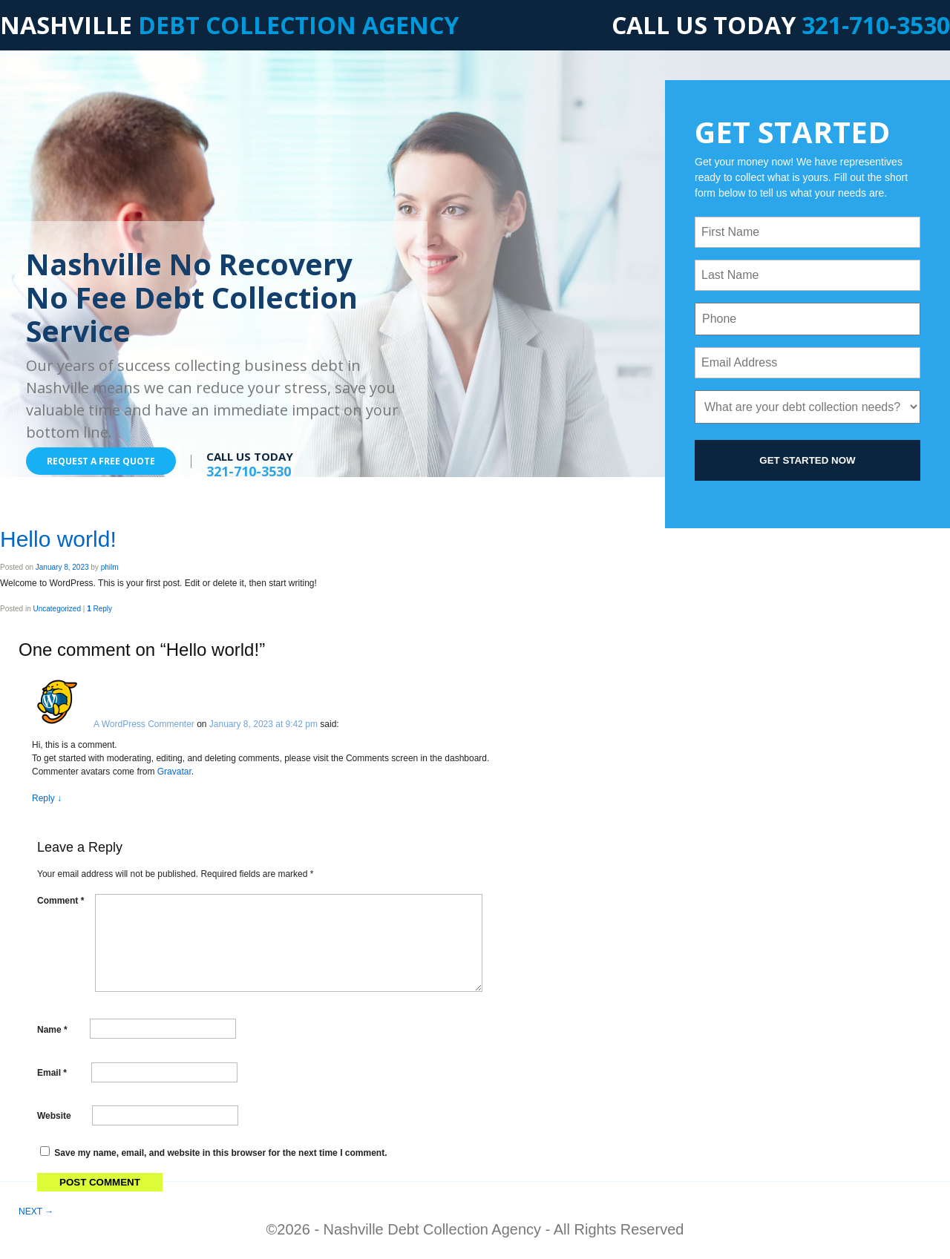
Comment (60, 900)
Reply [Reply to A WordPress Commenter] (47, 798)
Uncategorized (56, 609)
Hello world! (58, 539)
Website (54, 1116)
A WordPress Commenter (144, 724)
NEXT (36, 1211)
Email (52, 1073)
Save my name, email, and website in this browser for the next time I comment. (220, 1153)
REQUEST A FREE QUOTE (101, 461)
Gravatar (174, 771)
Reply (99, 609)
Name (52, 1029)
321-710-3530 (876, 25)
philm (110, 567)
